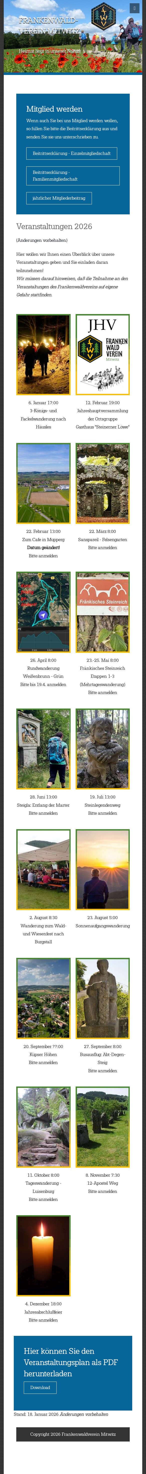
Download (40, 1388)
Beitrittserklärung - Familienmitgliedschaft (55, 176)
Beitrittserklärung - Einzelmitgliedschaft (72, 153)
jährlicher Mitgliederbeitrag (59, 198)
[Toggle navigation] (134, 8)
